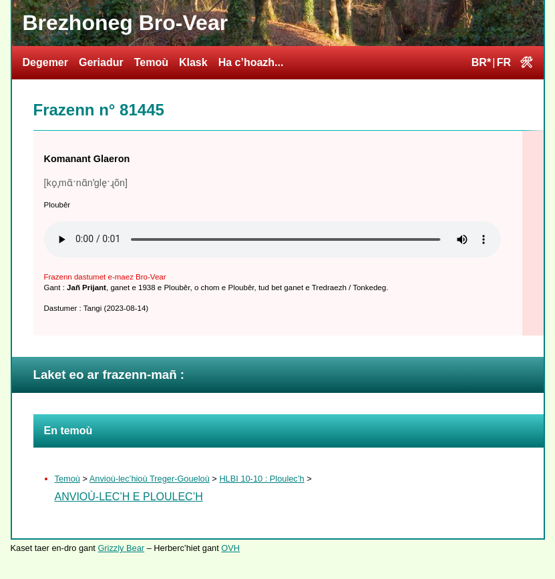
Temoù (151, 62)
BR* (481, 62)
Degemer (45, 62)
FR (504, 62)
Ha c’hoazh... (251, 62)
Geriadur (101, 62)
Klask (193, 62)
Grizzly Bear (121, 548)
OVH (230, 548)
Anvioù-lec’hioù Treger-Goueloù (149, 479)
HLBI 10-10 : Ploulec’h (261, 479)
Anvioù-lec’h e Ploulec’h (129, 496)
